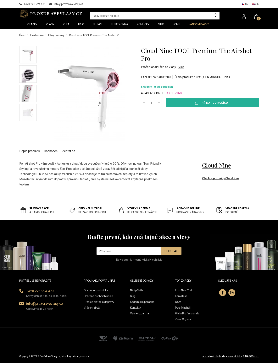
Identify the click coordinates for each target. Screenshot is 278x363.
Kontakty (135, 307)
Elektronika (37, 35)
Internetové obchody (213, 356)
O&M (178, 301)
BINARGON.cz (251, 356)
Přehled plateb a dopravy (99, 301)
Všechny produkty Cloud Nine (220, 178)
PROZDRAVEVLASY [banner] (50, 13)
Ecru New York (184, 290)
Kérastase (181, 296)
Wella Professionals (187, 313)
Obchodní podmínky (96, 290)
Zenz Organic (183, 319)
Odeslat (171, 251)
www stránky (234, 356)
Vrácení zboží (92, 307)
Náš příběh (136, 290)
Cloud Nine (216, 165)
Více (181, 67)
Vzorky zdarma (139, 313)
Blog (133, 296)
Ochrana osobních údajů (98, 296)
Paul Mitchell (183, 307)
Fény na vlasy (56, 35)
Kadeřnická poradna (142, 301)
